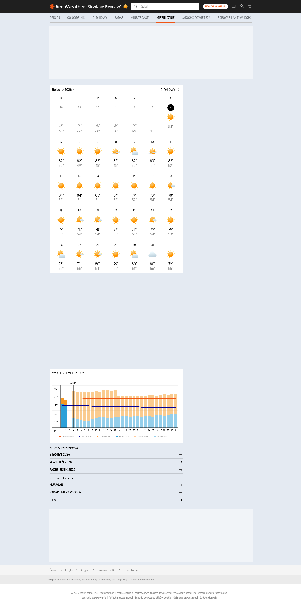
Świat (54, 570)
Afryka (69, 570)
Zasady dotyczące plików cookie (153, 597)
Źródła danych (208, 597)
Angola (85, 570)
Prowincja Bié (106, 570)
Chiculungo (131, 570)
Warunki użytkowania (94, 597)
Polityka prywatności (121, 597)
